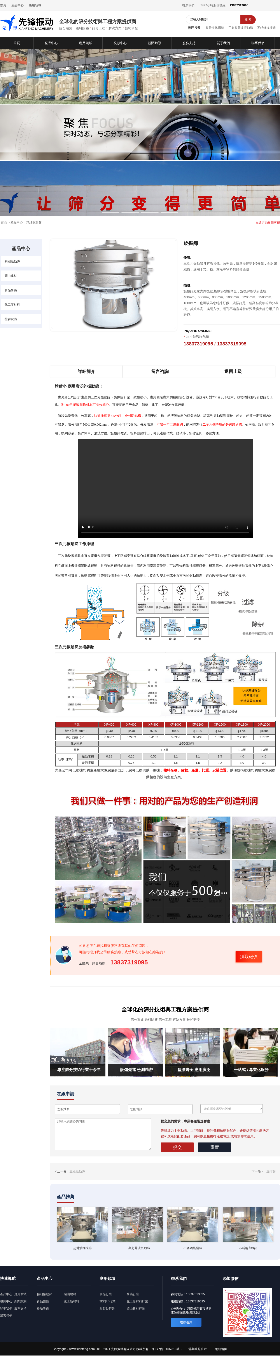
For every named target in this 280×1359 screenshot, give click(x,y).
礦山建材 (11, 275)
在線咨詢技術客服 (268, 222)
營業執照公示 (197, 1349)
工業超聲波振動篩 (240, 27)
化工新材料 (12, 304)
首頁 (3, 5)
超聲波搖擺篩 (215, 27)
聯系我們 (188, 5)
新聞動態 (20, 1301)
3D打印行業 (108, 1301)
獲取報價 (248, 956)
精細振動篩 (34, 222)
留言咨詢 (160, 371)
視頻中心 (6, 1301)
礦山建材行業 (136, 1308)
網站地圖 (221, 1349)
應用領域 (35, 5)
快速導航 (8, 1278)
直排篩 (271, 1171)
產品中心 (17, 5)
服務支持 (20, 1308)
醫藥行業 (133, 1294)
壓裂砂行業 (107, 1308)
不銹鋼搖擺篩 (266, 27)
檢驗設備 (11, 319)
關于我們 (6, 1308)
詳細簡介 (86, 371)
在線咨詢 (186, 1322)
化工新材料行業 (137, 1301)
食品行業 (106, 1294)
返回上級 (233, 371)
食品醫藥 (11, 290)
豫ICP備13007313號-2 (167, 1349)
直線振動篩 (77, 1171)
